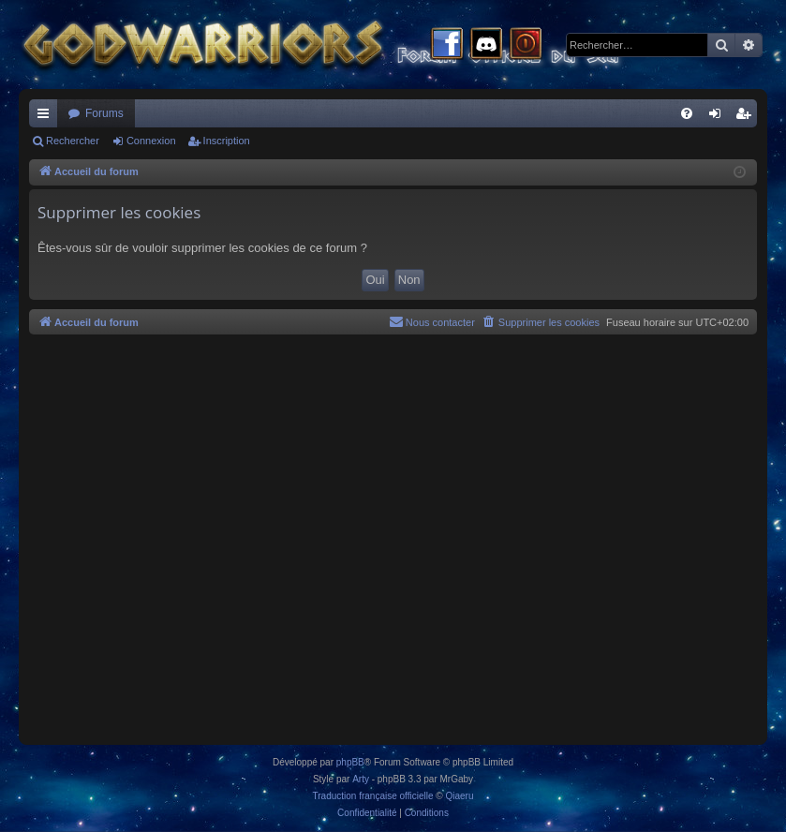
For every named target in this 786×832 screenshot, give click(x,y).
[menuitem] (687, 113)
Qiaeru (459, 796)
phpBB (350, 762)
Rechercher (72, 140)
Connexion (151, 140)
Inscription (226, 140)
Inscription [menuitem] (747, 117)
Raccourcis (47, 117)
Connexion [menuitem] (719, 117)
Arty (360, 779)
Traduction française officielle (373, 796)
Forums (104, 113)
